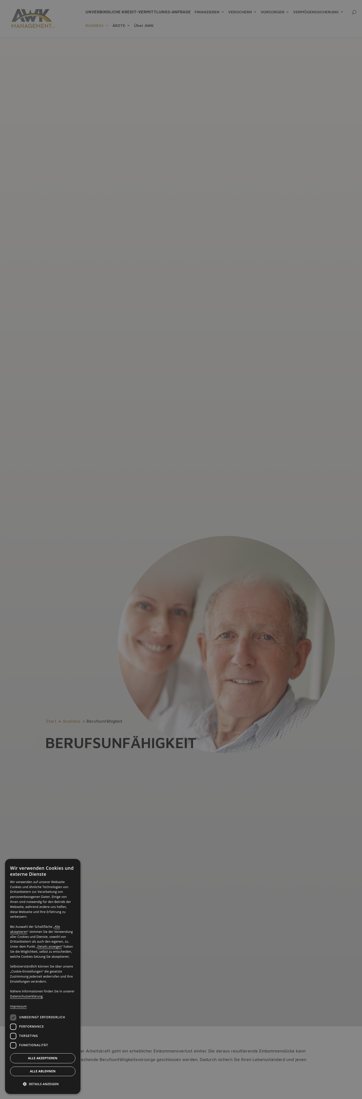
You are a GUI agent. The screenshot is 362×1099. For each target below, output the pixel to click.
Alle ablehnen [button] (43, 1071)
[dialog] (42, 976)
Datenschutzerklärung (26, 996)
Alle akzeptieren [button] (43, 1058)
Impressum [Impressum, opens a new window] (18, 1006)
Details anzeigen (49, 946)
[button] (42, 1084)
